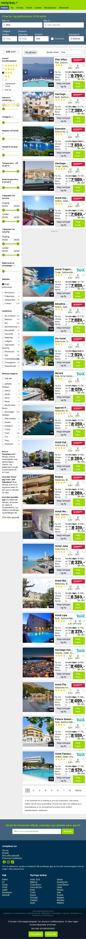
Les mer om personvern (43, 928)
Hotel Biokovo (63, 580)
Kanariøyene (62, 882)
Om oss (5, 850)
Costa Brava (35, 885)
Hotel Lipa (61, 615)
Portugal (34, 897)
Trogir (58, 166)
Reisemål (63, 7)
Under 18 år (35, 879)
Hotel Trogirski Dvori (67, 269)
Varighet (39, 34)
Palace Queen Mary (66, 719)
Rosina (59, 476)
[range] (3, 109)
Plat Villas (61, 59)
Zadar (65, 201)
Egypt (32, 903)
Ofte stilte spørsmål (10, 517)
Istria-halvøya (67, 376)
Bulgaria (60, 897)
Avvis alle (51, 934)
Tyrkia (32, 892)
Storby (19, 7)
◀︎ (25, 72)
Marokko (60, 900)
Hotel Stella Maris (65, 198)
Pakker (4, 7)
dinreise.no (36, 915)
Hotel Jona (61, 546)
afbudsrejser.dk (34, 913)
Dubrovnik (60, 131)
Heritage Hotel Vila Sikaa (70, 163)
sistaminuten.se (20, 913)
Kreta (32, 890)
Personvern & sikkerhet (12, 858)
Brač (57, 618)
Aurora (59, 373)
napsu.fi (66, 913)
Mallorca (33, 882)
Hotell (29, 7)
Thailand (33, 900)
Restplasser (50, 7)
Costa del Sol (36, 887)
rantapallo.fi (56, 913)
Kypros (33, 895)
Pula (57, 376)
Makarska (59, 410)
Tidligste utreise (6, 33)
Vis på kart (30, 52)
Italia (59, 892)
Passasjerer (74, 34)
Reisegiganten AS (46, 911)
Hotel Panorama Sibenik (69, 753)
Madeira (60, 903)
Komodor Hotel (64, 128)
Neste (78, 790)
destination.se (75, 913)
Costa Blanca (62, 885)
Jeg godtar (35, 934)
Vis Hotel (60, 338)
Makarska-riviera (63, 687)
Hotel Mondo (62, 511)
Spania (60, 879)
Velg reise (79, 85)
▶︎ (51, 72)
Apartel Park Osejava (67, 407)
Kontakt (5, 853)
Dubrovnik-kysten (69, 62)
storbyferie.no (48, 915)
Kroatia (73, 653)
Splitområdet (67, 97)
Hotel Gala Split (64, 442)
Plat (57, 62)
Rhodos (60, 890)
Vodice (58, 201)
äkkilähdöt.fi (46, 913)
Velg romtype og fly (63, 85)
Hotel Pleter (62, 684)
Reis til (47, 20)
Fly (12, 7)
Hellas (59, 887)
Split (57, 97)
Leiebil (38, 7)
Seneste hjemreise (23, 33)
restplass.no (8, 913)
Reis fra (6, 20)
